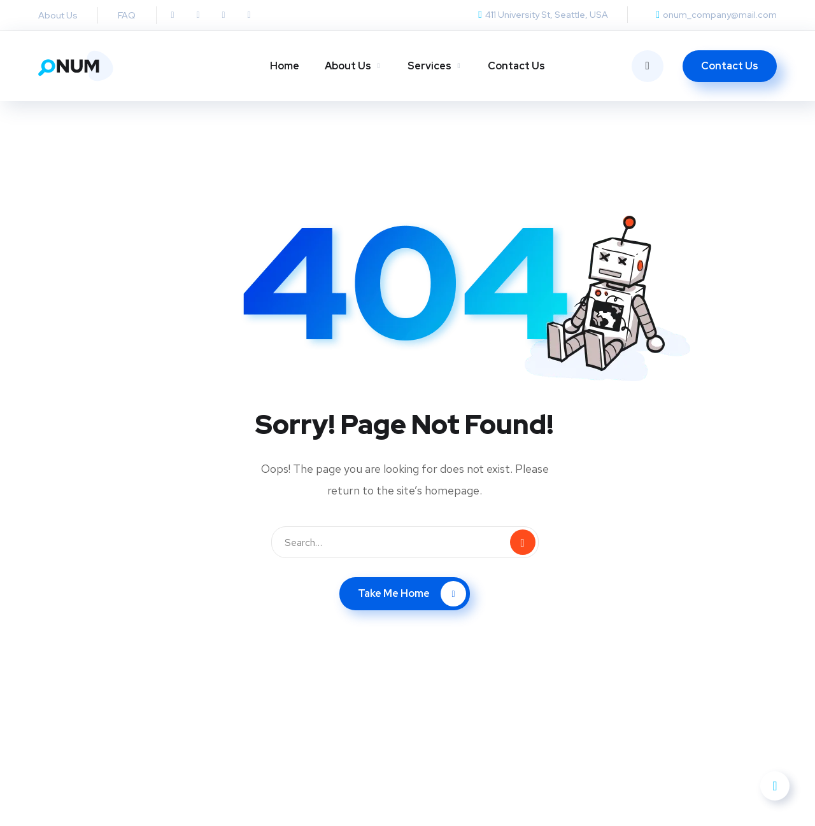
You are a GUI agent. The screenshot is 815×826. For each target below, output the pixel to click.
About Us (348, 66)
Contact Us (516, 66)
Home (284, 66)
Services (429, 66)
